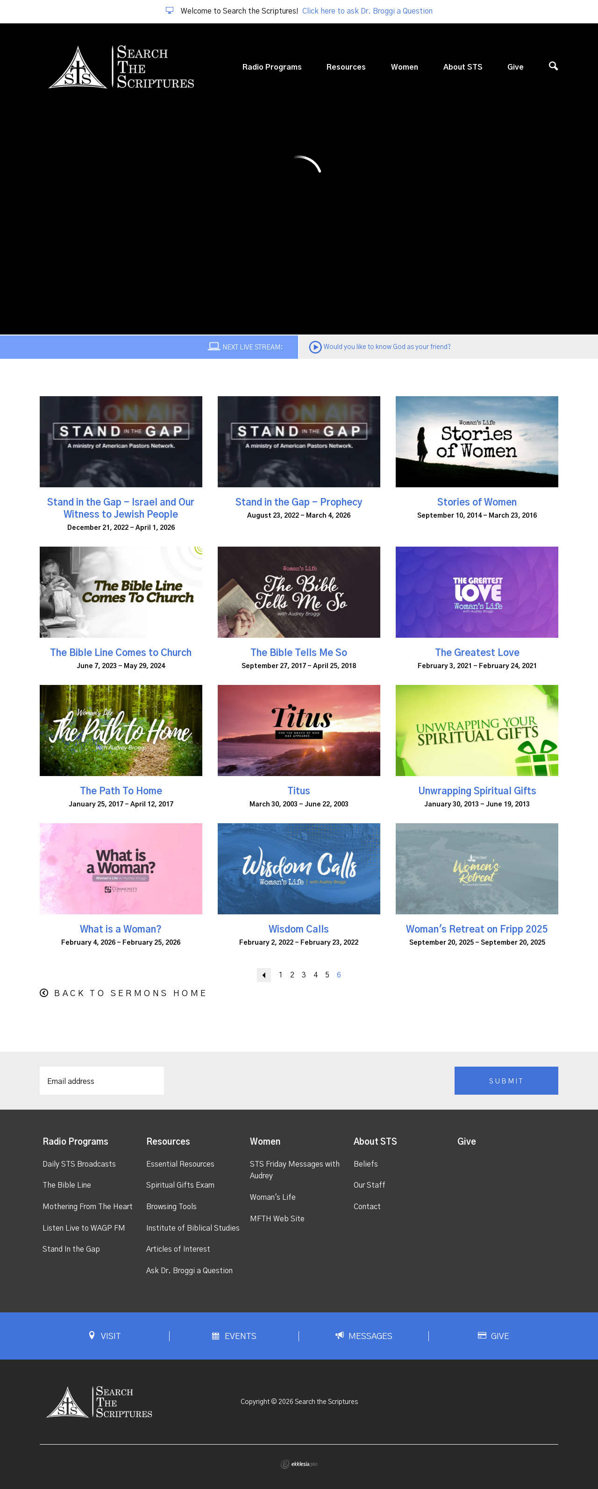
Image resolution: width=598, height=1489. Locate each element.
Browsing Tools (171, 1207)
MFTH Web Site (277, 1219)
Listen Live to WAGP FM (84, 1228)
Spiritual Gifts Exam (180, 1185)
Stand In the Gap (71, 1249)
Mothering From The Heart (88, 1207)
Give (515, 67)
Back (264, 975)
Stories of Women (477, 502)
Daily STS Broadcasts (79, 1164)
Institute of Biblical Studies (193, 1228)
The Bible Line (67, 1185)
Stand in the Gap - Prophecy (299, 502)
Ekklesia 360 (299, 1464)
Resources (346, 67)
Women (404, 67)
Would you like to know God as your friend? (387, 347)
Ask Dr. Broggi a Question (189, 1271)
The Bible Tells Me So (298, 653)
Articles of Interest (178, 1249)
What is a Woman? (121, 929)
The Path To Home (121, 791)
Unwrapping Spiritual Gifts (477, 791)
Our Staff (369, 1185)
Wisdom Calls (299, 929)
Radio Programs (272, 67)
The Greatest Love (477, 653)
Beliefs (366, 1164)
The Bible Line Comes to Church (121, 653)
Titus (298, 791)
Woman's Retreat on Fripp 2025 (477, 929)
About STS (463, 67)
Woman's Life (273, 1197)
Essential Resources (180, 1164)
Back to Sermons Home (131, 994)
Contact (367, 1207)
